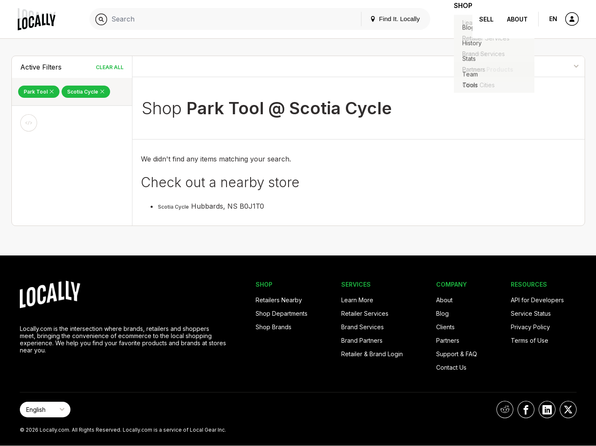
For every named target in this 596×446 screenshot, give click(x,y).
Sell (486, 19)
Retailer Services (364, 313)
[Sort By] (541, 66)
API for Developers (537, 300)
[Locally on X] (568, 409)
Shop (457, 19)
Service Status (531, 313)
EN (553, 18)
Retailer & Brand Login (372, 353)
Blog (442, 313)
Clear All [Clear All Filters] (110, 67)
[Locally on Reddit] (504, 409)
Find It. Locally (383, 18)
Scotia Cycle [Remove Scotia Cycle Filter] (86, 92)
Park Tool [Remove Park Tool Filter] (39, 92)
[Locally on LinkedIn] (547, 409)
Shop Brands (273, 326)
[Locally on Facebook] (526, 409)
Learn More (357, 300)
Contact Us (451, 367)
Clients (445, 326)
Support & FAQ (456, 353)
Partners (447, 340)
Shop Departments (281, 313)
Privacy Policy (530, 326)
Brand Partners (362, 340)
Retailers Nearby (279, 300)
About (517, 19)
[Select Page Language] (45, 409)
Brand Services (362, 326)
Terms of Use (529, 340)
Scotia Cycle (173, 207)
